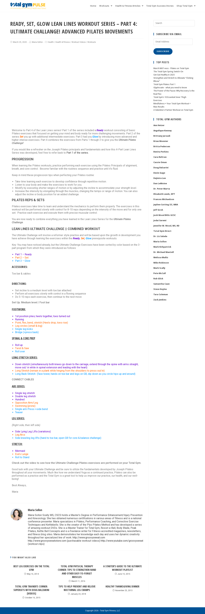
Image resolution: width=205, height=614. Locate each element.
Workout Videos (79, 42)
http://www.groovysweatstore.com (47, 540)
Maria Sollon (37, 42)
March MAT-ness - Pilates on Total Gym (171, 68)
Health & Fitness (62, 42)
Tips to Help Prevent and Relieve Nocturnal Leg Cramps (76, 588)
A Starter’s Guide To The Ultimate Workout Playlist (122, 568)
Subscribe (163, 51)
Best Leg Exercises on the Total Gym (31, 568)
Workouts (91, 42)
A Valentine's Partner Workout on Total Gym (173, 110)
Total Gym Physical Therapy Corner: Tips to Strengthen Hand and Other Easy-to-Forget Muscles (77, 572)
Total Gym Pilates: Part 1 (164, 84)
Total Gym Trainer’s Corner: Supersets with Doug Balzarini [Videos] (31, 590)
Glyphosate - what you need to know (170, 87)
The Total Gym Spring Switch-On (168, 71)
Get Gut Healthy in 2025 (164, 75)
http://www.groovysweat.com (89, 537)
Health (51, 42)
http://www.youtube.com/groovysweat (122, 540)
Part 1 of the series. (77, 152)
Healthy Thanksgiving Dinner (122, 586)
